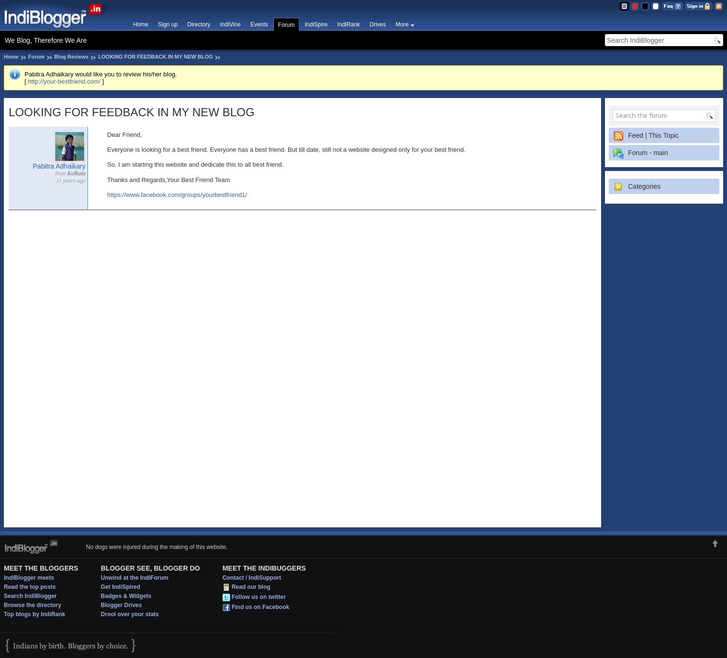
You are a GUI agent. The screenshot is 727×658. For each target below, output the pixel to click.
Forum (286, 25)
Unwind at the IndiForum (135, 577)
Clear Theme (655, 6)
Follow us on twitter (259, 597)
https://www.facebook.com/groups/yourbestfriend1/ (177, 194)
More (401, 24)
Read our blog (251, 587)
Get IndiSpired (120, 587)
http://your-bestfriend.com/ (64, 81)
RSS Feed (718, 6)
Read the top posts (30, 587)
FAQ (672, 6)
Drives (378, 24)
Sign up (168, 24)
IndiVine (230, 24)
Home (140, 24)
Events (259, 24)
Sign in (699, 6)
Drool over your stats (130, 614)
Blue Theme (623, 6)
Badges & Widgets (126, 596)
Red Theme (634, 6)
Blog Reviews (71, 57)
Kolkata (76, 173)
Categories (644, 186)
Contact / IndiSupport (251, 577)
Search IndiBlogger (30, 596)
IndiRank (348, 24)
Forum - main (648, 153)
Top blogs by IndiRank (34, 614)
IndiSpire (316, 24)
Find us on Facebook (260, 607)
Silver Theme (645, 6)
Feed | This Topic (653, 135)
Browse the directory (32, 605)
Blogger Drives (121, 605)
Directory (198, 24)
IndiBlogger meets (29, 577)
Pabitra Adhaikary (59, 166)
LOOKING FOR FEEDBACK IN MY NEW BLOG (155, 57)
